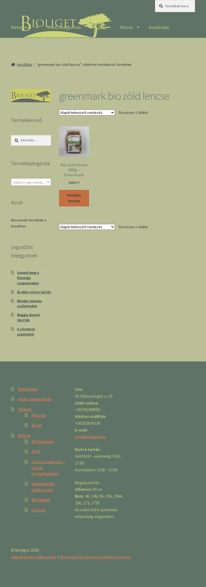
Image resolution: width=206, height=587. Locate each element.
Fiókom (97, 27)
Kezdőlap (24, 64)
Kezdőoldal (159, 27)
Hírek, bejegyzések (64, 27)
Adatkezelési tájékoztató (34, 556)
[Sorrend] (87, 112)
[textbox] (31, 182)
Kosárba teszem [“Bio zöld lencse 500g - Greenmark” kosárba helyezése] (74, 198)
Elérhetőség (43, 441)
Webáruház (21, 27)
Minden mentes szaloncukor (29, 303)
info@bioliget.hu (90, 436)
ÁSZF (36, 451)
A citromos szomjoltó (26, 332)
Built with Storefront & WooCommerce (95, 556)
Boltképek (41, 499)
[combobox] (31, 182)
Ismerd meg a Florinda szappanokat (28, 277)
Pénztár (39, 415)
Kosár (37, 425)
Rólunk (126, 27)
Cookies (39, 510)
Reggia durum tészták (28, 317)
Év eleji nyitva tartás (34, 292)
